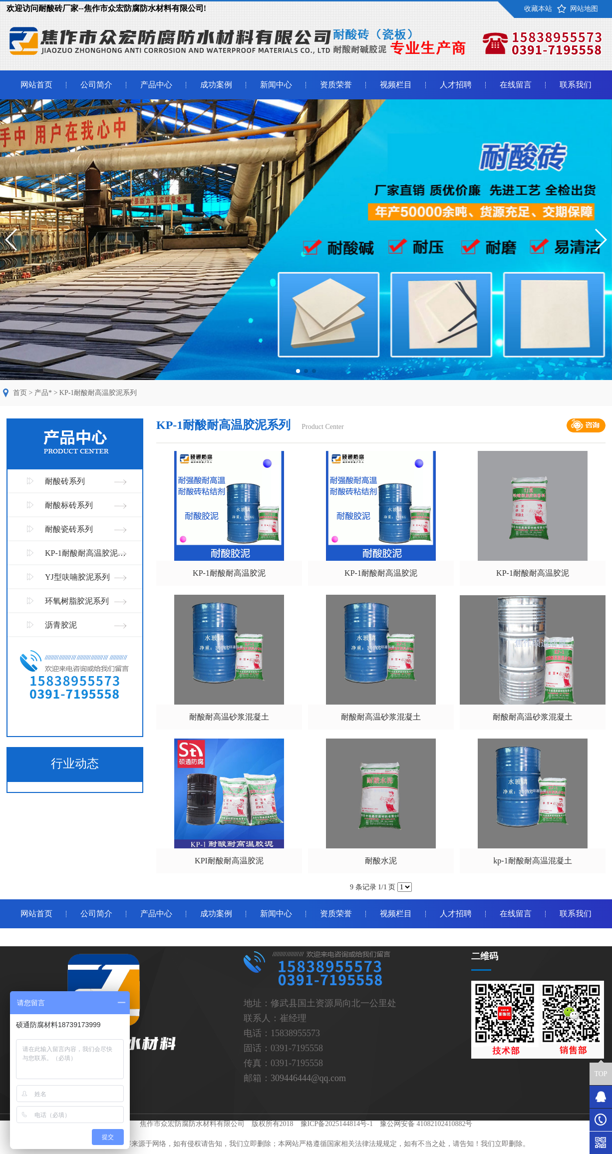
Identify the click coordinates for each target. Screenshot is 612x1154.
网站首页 (36, 84)
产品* (43, 392)
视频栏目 (396, 84)
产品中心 (156, 84)
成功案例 (216, 84)
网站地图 (584, 8)
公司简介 (96, 84)
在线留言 (516, 84)
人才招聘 (456, 84)
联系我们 (576, 84)
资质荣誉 (336, 84)
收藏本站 (538, 8)
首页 (20, 392)
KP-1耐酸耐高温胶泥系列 (98, 392)
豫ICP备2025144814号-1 (337, 1124)
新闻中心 (276, 84)
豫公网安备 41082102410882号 (426, 1124)
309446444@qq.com (308, 1078)
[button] (298, 371)
